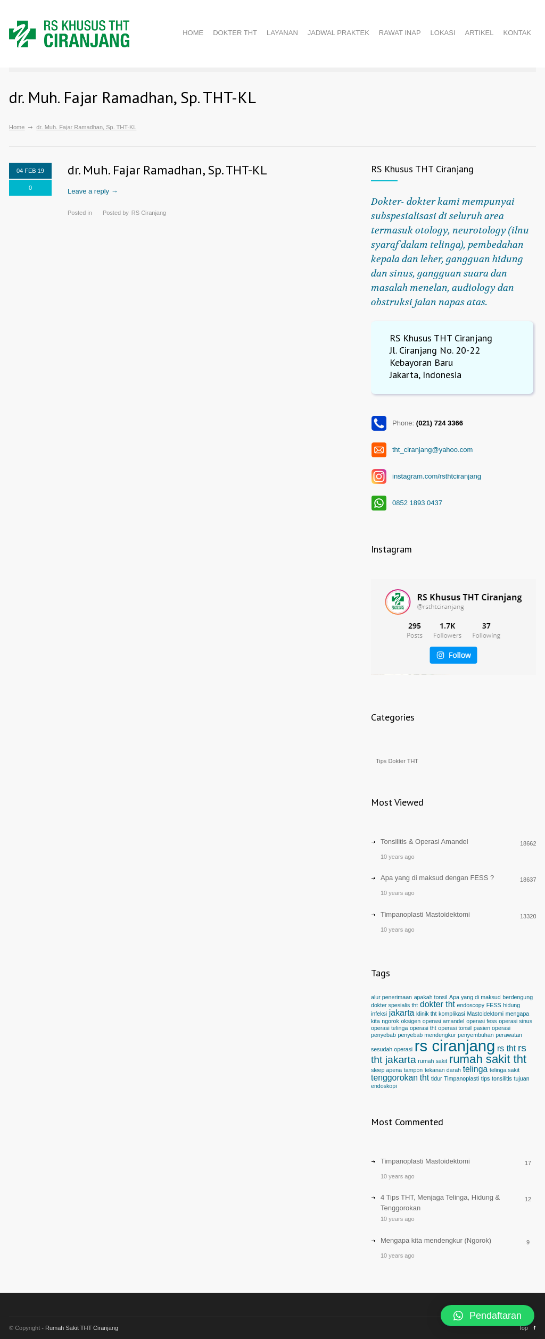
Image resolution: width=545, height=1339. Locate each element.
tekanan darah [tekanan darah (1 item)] (443, 1070)
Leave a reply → (93, 191)
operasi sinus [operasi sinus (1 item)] (515, 1021)
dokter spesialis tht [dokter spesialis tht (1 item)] (394, 1005)
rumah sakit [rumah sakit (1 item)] (432, 1061)
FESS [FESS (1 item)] (493, 1005)
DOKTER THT (235, 33)
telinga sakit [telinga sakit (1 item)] (504, 1070)
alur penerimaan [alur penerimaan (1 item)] (391, 997)
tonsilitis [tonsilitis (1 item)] (502, 1078)
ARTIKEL (479, 33)
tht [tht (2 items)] (425, 1077)
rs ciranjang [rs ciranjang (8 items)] (455, 1046)
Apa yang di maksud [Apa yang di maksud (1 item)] (475, 997)
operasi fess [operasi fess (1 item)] (481, 1021)
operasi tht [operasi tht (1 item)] (423, 1028)
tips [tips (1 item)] (485, 1078)
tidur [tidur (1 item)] (436, 1078)
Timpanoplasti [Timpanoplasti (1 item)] (461, 1078)
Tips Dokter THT (397, 761)
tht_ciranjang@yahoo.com (432, 450)
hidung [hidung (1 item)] (511, 1005)
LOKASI (443, 33)
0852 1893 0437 (417, 503)
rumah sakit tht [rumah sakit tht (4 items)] (487, 1059)
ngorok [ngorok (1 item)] (390, 1021)
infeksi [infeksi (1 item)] (379, 1013)
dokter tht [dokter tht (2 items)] (437, 1004)
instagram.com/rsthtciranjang (436, 476)
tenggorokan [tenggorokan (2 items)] (394, 1077)
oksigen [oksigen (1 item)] (410, 1021)
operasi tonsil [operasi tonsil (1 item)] (455, 1028)
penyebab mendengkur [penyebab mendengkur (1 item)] (427, 1035)
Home (16, 127)
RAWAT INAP (400, 33)
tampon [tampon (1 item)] (413, 1070)
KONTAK (517, 33)
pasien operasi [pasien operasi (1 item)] (492, 1028)
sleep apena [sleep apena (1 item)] (386, 1070)
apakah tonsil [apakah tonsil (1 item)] (431, 997)
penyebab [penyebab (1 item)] (383, 1035)
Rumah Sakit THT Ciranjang (81, 1328)
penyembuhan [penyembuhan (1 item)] (476, 1035)
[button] (487, 1315)
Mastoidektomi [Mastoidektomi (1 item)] (485, 1013)
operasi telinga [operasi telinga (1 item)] (389, 1028)
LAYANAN (282, 33)
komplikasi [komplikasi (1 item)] (452, 1013)
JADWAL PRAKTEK (338, 33)
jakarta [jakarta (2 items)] (402, 1012)
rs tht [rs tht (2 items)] (506, 1048)
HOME (193, 33)
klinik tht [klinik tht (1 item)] (426, 1013)
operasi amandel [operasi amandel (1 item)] (444, 1021)
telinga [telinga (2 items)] (475, 1069)
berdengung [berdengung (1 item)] (517, 997)
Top (523, 1328)
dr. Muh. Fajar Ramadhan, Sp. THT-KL (167, 170)
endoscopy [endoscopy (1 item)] (471, 1005)
